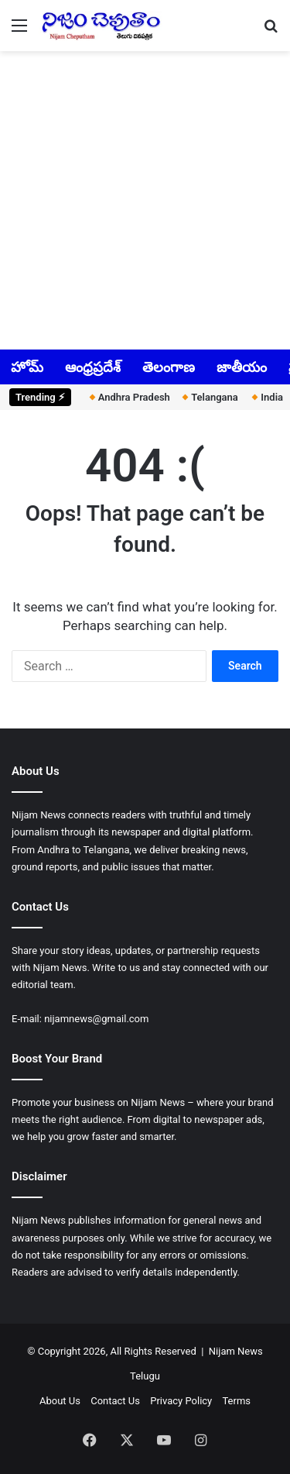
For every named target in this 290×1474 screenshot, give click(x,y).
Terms (236, 1401)
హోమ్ (27, 367)
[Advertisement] (145, 198)
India (265, 397)
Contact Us (115, 1401)
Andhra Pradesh (125, 397)
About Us (59, 1401)
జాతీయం (242, 367)
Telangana (207, 397)
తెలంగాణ (168, 367)
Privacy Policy (181, 1401)
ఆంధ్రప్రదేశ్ (93, 367)
